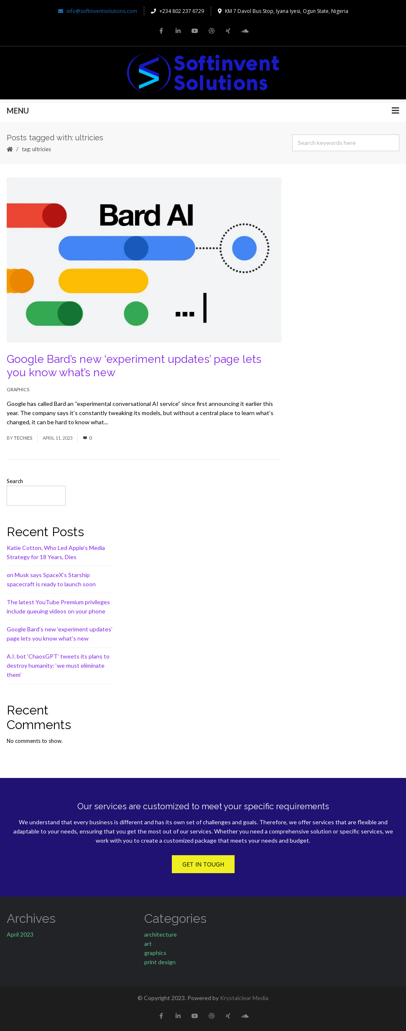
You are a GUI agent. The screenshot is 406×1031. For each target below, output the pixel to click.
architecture (160, 934)
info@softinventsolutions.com (97, 11)
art (148, 943)
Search (15, 481)
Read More (123, 422)
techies (23, 438)
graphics (18, 389)
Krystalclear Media (244, 997)
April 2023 (20, 934)
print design (160, 961)
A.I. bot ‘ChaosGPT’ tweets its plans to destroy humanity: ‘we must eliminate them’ (58, 665)
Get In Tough (203, 864)
